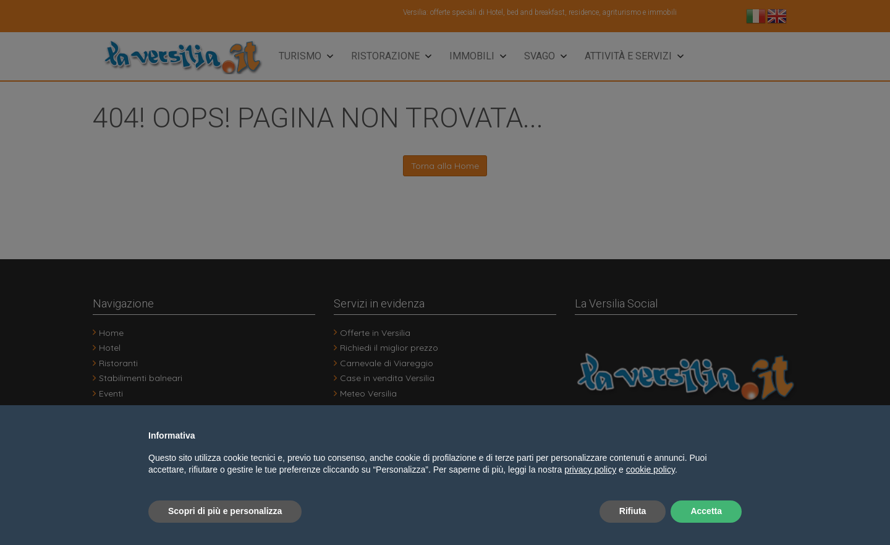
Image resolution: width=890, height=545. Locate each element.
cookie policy (650, 469)
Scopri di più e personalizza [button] (225, 511)
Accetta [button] (706, 511)
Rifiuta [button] (632, 511)
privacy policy (590, 469)
